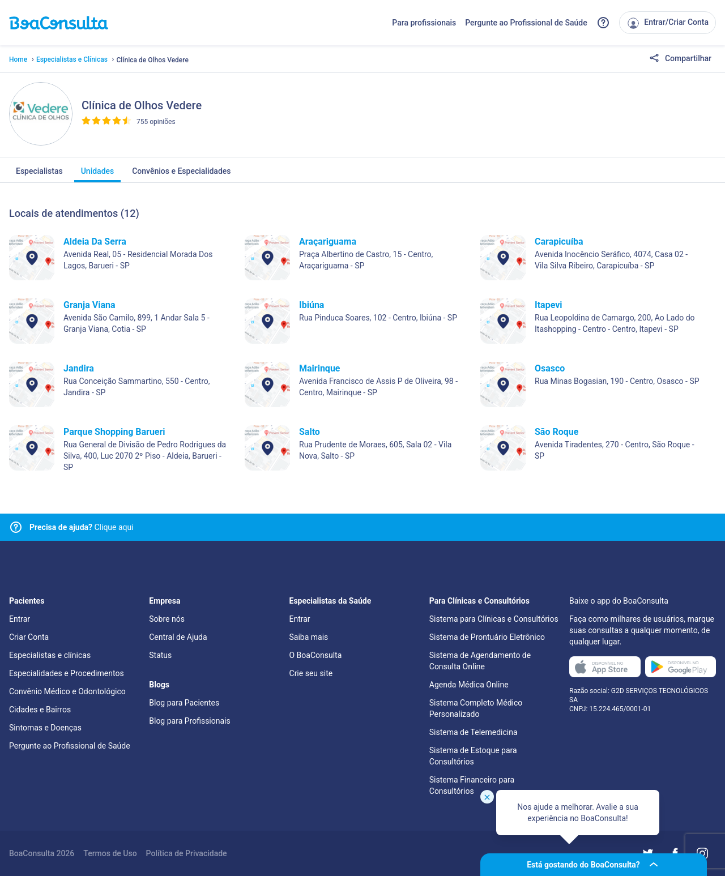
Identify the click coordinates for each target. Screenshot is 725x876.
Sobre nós (167, 618)
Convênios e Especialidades (181, 174)
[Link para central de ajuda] (16, 527)
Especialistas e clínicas (50, 655)
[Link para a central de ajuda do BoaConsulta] (603, 22)
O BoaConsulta (315, 655)
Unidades (97, 174)
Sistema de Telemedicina (473, 732)
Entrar (19, 618)
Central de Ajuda (178, 637)
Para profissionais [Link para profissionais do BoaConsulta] (424, 22)
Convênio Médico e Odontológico (67, 691)
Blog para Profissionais (189, 720)
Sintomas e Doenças (45, 727)
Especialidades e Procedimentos (66, 673)
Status (160, 655)
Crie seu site (311, 673)
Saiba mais (309, 637)
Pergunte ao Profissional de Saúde (526, 22)
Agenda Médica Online (469, 684)
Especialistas (39, 174)
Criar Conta (29, 637)
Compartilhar (680, 59)
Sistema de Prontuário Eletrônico (487, 637)
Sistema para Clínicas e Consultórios (493, 618)
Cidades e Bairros (40, 709)
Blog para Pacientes (184, 702)
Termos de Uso (110, 853)
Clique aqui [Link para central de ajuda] (81, 527)
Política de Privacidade (186, 853)
